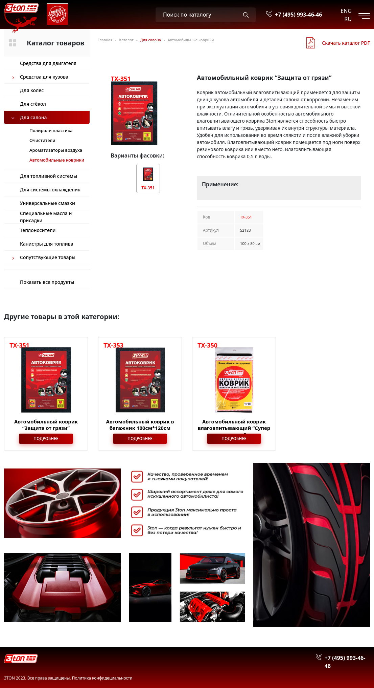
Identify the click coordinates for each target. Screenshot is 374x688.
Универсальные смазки (47, 203)
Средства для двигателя (48, 63)
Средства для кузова (44, 77)
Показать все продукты (47, 282)
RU (348, 19)
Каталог (126, 39)
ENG (346, 11)
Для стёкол (33, 104)
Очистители (42, 140)
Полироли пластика (50, 130)
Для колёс (32, 90)
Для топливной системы (48, 176)
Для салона (33, 117)
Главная (105, 39)
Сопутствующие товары (47, 257)
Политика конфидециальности (102, 678)
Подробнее (45, 438)
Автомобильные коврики (190, 39)
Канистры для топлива (46, 244)
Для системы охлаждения (50, 189)
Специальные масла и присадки (46, 216)
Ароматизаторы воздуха (55, 150)
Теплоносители (37, 230)
